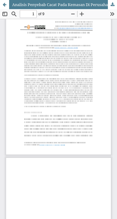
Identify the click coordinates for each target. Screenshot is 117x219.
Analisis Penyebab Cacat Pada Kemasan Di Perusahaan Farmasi (64, 4)
